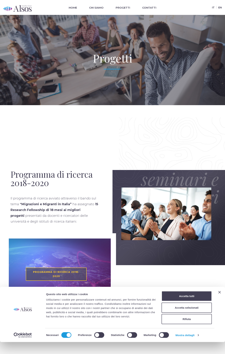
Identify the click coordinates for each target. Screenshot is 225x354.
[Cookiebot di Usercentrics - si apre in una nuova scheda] (22, 347)
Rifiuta (187, 330)
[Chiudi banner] (219, 304)
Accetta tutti (186, 308)
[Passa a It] (213, 7)
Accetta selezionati (186, 319)
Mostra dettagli (184, 347)
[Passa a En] (220, 7)
